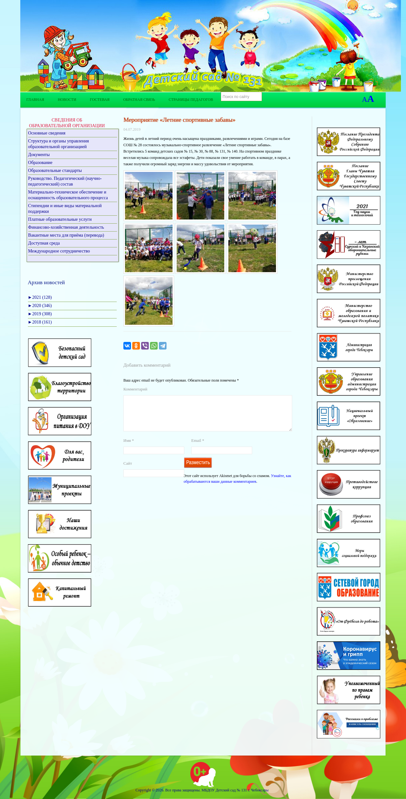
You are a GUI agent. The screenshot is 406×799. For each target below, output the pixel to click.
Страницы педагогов (191, 99)
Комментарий (135, 389)
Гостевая (99, 99)
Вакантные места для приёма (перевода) (66, 235)
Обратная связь (139, 99)
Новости (67, 99)
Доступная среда (44, 243)
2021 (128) (40, 297)
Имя (128, 448)
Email (197, 448)
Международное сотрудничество (59, 251)
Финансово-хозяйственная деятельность (66, 227)
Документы (39, 154)
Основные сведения (47, 133)
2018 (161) (40, 322)
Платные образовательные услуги (60, 219)
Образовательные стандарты (55, 170)
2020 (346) (40, 305)
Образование (40, 162)
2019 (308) (40, 313)
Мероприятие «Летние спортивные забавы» (179, 119)
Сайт (127, 470)
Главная (35, 99)
